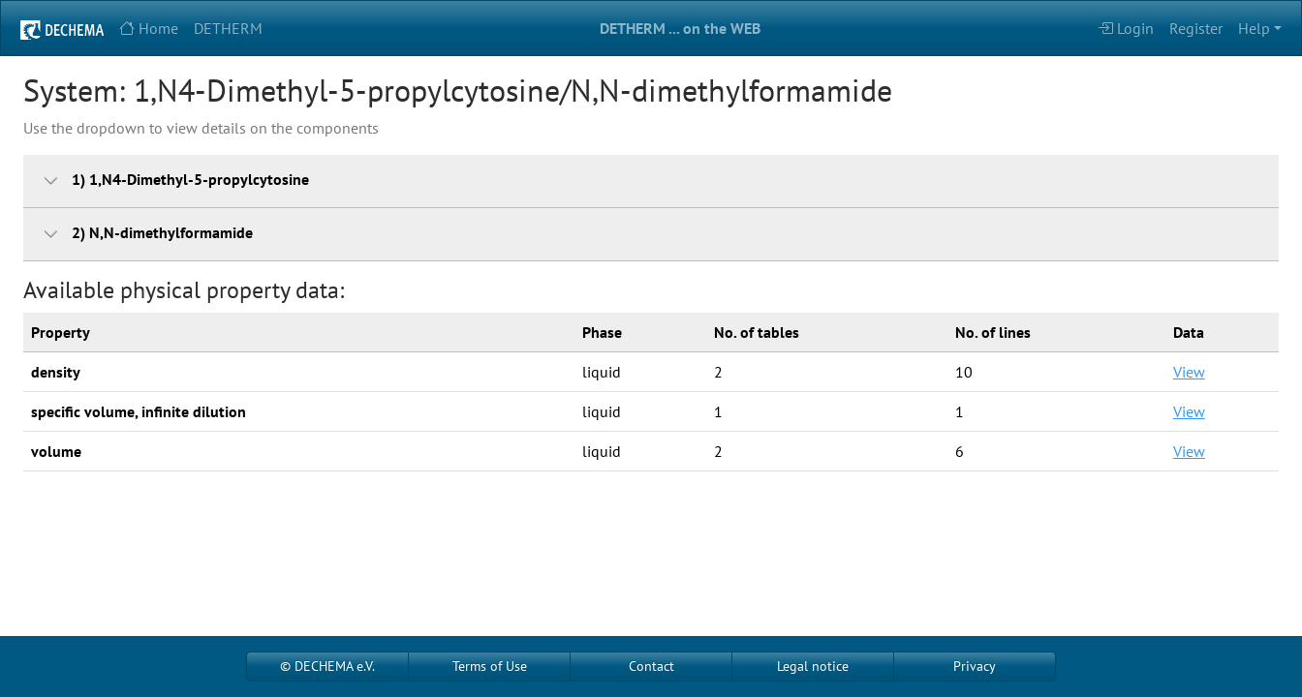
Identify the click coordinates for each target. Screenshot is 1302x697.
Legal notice (813, 666)
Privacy (974, 666)
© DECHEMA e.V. (327, 666)
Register (1196, 28)
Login (1126, 28)
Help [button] (1254, 28)
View (1189, 371)
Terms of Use (489, 666)
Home (148, 28)
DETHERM (228, 28)
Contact (651, 666)
